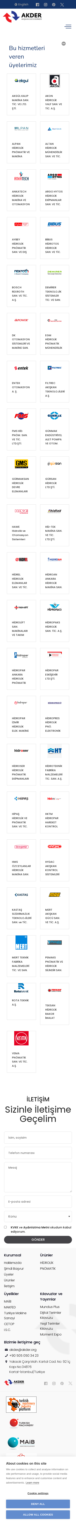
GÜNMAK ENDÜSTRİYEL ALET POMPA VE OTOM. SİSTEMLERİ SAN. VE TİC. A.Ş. (53, 437)
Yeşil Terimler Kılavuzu (50, 1326)
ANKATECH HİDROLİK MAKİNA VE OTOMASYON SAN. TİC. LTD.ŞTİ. (21, 198)
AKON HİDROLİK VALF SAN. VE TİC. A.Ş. (53, 102)
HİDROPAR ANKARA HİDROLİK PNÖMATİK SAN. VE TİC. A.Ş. (20, 677)
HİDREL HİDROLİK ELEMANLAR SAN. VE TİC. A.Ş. (20, 581)
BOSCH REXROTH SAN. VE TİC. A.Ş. (20, 294)
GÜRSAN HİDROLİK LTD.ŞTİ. (51, 483)
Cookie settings (38, 1493)
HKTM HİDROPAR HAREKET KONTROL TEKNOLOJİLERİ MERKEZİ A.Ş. (55, 820)
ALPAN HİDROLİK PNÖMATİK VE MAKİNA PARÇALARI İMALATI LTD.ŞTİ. (21, 150)
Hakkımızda (12, 1262)
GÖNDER (38, 1239)
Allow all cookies (38, 1514)
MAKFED (10, 1307)
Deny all (38, 1503)
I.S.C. (7, 1329)
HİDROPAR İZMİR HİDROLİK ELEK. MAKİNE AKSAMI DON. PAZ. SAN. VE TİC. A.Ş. (20, 725)
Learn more (32, 1482)
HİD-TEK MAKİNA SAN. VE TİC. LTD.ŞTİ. (53, 533)
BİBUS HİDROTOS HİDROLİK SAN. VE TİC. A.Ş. (53, 246)
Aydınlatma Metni (36, 1227)
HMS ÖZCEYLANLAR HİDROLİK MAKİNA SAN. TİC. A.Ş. (21, 868)
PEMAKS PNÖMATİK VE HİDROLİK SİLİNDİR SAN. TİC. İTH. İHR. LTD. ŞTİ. (54, 964)
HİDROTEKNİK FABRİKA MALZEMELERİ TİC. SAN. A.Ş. (53, 772)
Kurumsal (12, 1255)
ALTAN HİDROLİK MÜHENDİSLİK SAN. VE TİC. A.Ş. (53, 150)
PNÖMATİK (48, 1268)
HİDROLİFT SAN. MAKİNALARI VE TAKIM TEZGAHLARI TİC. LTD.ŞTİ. (20, 629)
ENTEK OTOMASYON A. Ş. (21, 387)
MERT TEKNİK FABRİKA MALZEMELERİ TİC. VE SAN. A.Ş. (20, 964)
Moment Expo (51, 1334)
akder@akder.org (22, 1349)
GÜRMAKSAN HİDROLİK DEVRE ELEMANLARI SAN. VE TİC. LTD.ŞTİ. (20, 485)
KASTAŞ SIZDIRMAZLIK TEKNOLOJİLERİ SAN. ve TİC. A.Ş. (21, 916)
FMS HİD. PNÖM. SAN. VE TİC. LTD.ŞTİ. (20, 437)
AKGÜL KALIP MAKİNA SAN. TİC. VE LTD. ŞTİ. (20, 102)
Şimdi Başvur (14, 1268)
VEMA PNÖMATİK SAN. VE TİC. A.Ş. (20, 1059)
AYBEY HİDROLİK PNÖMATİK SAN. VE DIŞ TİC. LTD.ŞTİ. (19, 246)
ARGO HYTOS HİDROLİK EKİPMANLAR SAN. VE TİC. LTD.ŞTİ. (54, 198)
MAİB (7, 1301)
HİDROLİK (47, 1262)
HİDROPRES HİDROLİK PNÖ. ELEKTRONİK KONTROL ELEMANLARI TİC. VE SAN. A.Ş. (53, 725)
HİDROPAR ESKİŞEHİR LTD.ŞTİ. (51, 674)
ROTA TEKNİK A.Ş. (20, 1002)
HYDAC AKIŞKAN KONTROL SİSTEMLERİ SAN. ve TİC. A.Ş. (52, 868)
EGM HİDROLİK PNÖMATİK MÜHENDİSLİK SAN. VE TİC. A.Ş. (53, 342)
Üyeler (9, 1274)
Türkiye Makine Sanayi (15, 1315)
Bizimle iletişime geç (22, 1342)
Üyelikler (11, 1293)
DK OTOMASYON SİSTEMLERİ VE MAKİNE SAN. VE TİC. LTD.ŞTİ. (21, 342)
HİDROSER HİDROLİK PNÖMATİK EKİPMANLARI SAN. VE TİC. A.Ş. (20, 772)
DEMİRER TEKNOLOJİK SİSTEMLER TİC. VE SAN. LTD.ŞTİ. (53, 294)
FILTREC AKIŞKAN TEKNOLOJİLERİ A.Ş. (55, 389)
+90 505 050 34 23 (24, 1355)
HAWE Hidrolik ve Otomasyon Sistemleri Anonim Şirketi (20, 533)
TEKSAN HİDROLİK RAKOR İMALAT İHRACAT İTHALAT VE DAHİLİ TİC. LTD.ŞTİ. (52, 1012)
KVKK (14, 1227)
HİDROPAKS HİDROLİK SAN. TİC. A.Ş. (53, 627)
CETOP (9, 1324)
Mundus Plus (50, 1307)
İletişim (9, 1286)
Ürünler (9, 1280)
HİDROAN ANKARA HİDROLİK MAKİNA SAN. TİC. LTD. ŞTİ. (53, 581)
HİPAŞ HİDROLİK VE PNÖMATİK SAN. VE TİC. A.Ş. (20, 820)
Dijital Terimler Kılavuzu (50, 1315)
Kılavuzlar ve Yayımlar (51, 1296)
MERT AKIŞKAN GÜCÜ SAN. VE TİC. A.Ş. (52, 916)
